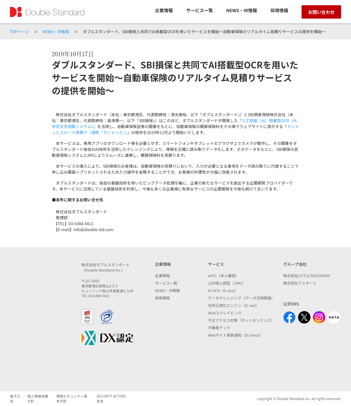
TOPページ (19, 31)
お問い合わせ (321, 12)
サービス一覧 (199, 10)
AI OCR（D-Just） (223, 290)
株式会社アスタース (299, 283)
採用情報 (162, 297)
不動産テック (219, 327)
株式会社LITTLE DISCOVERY (306, 275)
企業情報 (164, 10)
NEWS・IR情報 (241, 10)
